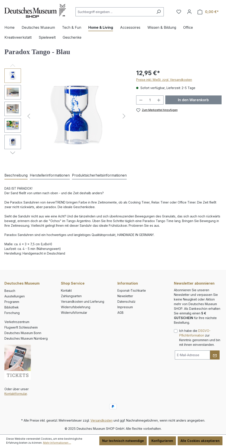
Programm (11, 302)
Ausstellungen (14, 296)
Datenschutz (126, 301)
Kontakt (66, 290)
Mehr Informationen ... (57, 442)
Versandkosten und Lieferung (82, 301)
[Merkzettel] (178, 11)
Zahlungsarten (71, 296)
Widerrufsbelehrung (75, 307)
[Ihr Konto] (189, 11)
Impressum (125, 307)
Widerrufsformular (74, 312)
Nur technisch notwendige (123, 441)
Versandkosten (101, 420)
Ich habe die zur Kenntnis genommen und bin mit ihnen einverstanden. (199, 337)
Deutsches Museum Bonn (22, 333)
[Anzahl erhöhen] (159, 100)
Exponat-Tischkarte (131, 290)
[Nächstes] (124, 116)
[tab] (16, 175)
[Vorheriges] (28, 116)
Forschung (12, 313)
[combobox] (114, 11)
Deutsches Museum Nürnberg (26, 338)
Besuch (9, 291)
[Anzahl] (150, 100)
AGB (120, 312)
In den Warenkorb (193, 100)
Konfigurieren (162, 441)
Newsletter (125, 296)
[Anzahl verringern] (140, 100)
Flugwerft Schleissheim (21, 327)
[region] (66, 116)
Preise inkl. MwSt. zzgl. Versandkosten (164, 80)
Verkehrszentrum (16, 322)
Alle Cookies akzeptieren (200, 441)
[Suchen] (158, 11)
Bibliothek (11, 307)
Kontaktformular (15, 394)
